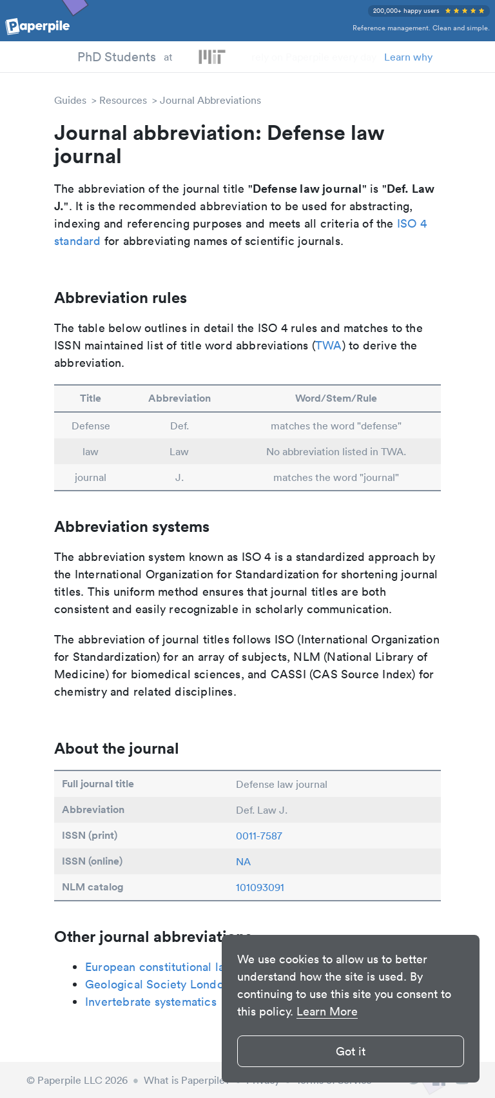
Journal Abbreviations (210, 99)
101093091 (260, 887)
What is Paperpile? (187, 1079)
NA (243, 861)
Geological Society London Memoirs (183, 984)
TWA (328, 345)
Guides (70, 99)
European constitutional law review (179, 966)
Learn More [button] (327, 1011)
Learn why (408, 56)
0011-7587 (259, 835)
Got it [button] (350, 1051)
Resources (123, 99)
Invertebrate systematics (151, 1001)
